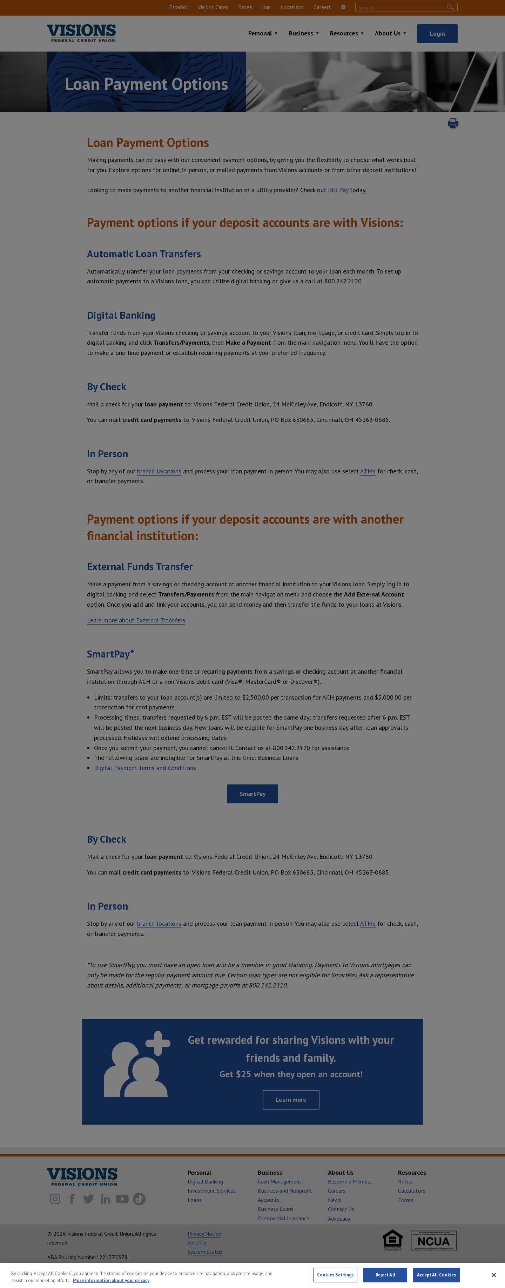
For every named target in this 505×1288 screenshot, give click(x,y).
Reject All (385, 1279)
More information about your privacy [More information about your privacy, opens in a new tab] (111, 1284)
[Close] (493, 1279)
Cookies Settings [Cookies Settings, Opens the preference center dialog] (335, 1279)
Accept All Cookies (436, 1279)
